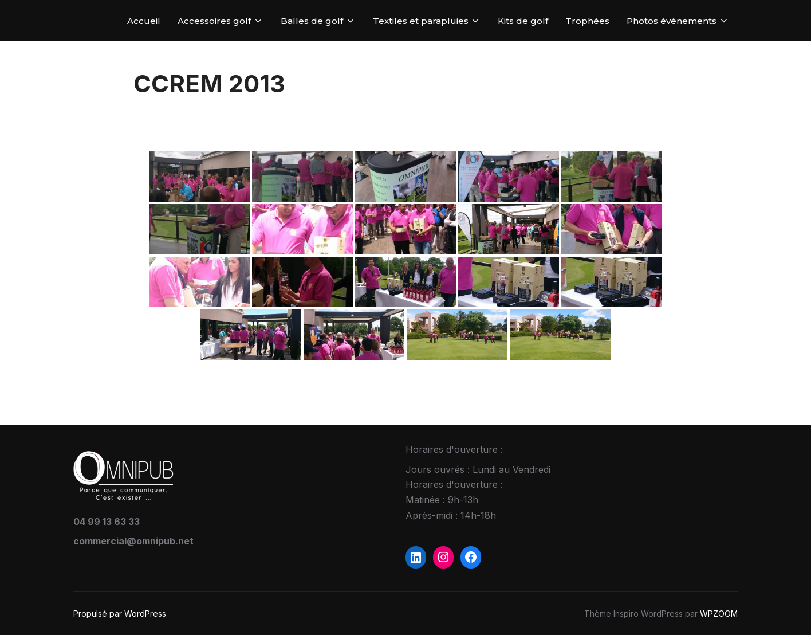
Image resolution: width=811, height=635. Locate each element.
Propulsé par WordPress (119, 613)
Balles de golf (318, 20)
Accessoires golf (220, 20)
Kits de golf (523, 20)
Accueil (143, 20)
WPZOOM (719, 613)
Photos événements (678, 20)
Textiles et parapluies (427, 20)
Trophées (587, 20)
